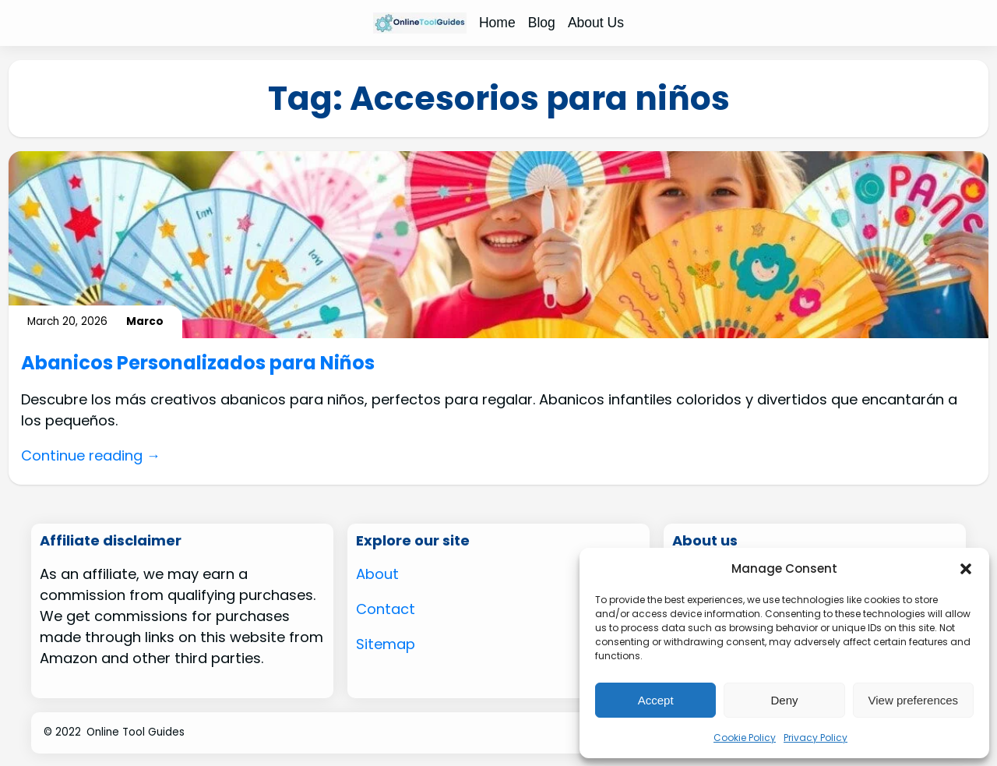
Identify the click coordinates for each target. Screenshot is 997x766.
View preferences (913, 700)
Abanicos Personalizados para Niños (198, 363)
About (377, 574)
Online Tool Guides (135, 732)
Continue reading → (90, 455)
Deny (784, 700)
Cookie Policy (744, 737)
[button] (966, 569)
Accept (656, 700)
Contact (385, 609)
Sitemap (385, 644)
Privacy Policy (815, 737)
